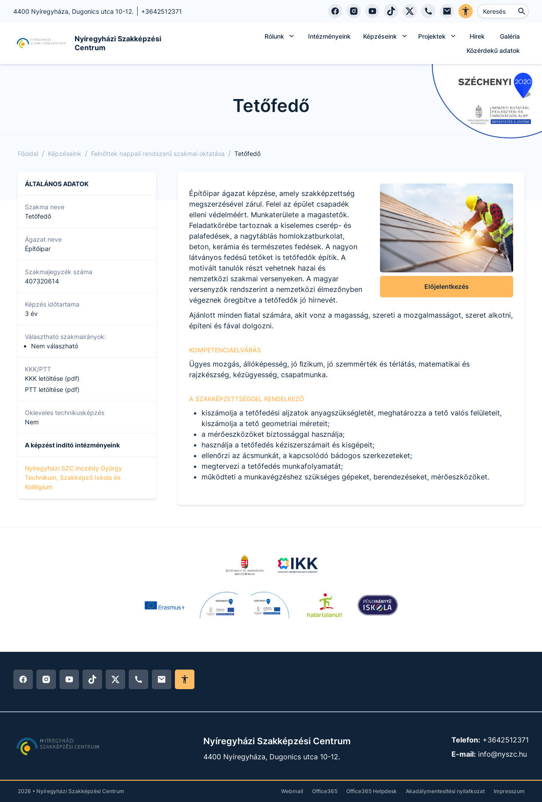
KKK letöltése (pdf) (52, 378)
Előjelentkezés (446, 286)
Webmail (292, 791)
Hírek (477, 36)
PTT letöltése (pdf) (52, 389)
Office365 (324, 791)
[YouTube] (372, 11)
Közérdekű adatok (493, 50)
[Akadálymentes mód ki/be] (184, 679)
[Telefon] (428, 11)
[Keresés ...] (503, 11)
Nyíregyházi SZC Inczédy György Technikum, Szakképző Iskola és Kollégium (73, 477)
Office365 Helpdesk (371, 791)
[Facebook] (335, 11)
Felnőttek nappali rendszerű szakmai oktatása (158, 153)
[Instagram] (354, 11)
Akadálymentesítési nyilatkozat (445, 791)
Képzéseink (64, 153)
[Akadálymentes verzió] (466, 11)
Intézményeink (329, 36)
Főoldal (28, 153)
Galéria (510, 36)
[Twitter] (410, 11)
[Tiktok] (391, 11)
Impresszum (509, 791)
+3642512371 (506, 739)
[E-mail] (447, 11)
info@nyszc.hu (502, 754)
